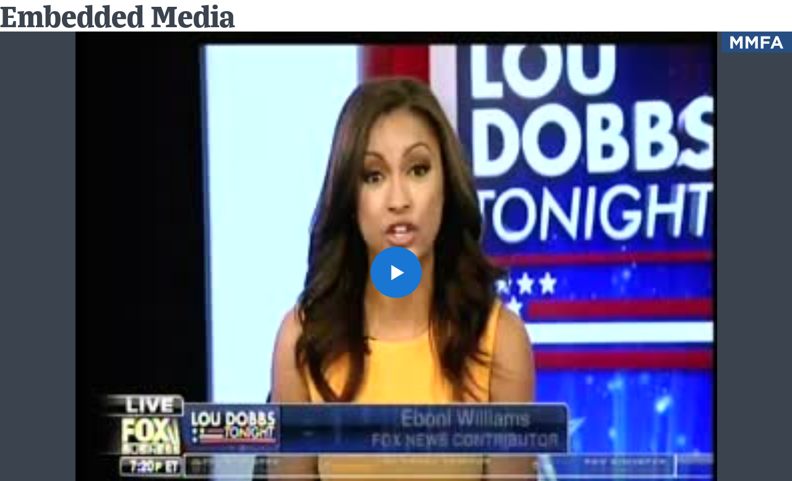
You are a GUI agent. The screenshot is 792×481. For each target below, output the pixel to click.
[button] (395, 272)
